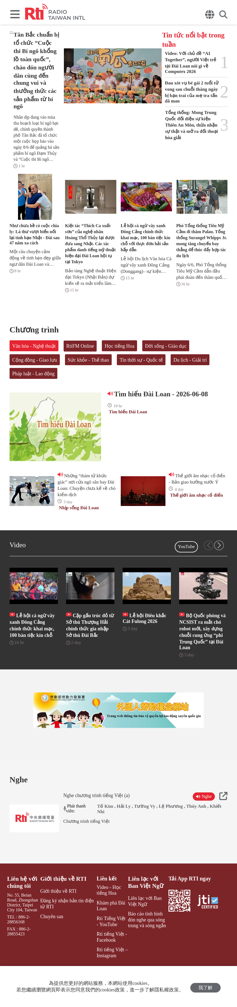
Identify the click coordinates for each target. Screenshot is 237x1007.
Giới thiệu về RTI (63, 901)
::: (11, 32)
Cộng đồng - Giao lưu (34, 360)
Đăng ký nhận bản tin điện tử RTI (65, 924)
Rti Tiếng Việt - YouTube (108, 940)
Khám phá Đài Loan (106, 926)
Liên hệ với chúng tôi (21, 904)
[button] (219, 545)
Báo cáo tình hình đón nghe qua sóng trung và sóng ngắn (146, 938)
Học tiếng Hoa (119, 346)
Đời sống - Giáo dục (165, 346)
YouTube (186, 546)
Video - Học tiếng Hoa (110, 912)
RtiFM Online (80, 346)
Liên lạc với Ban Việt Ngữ (145, 904)
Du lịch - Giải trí (190, 360)
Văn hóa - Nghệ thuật (34, 346)
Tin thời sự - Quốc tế (141, 360)
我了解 (205, 986)
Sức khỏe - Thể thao (88, 360)
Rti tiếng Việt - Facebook (107, 955)
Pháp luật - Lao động (33, 373)
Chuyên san (52, 936)
